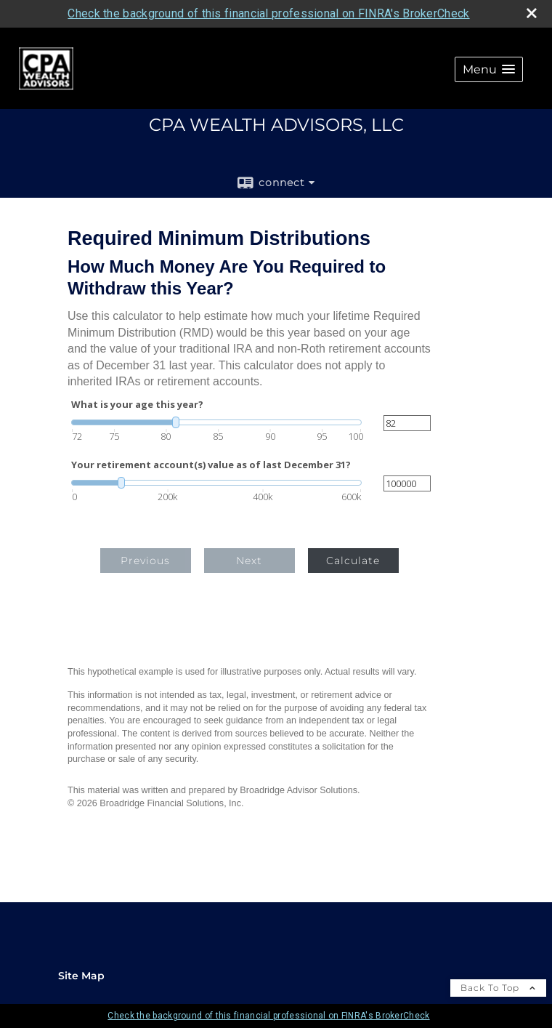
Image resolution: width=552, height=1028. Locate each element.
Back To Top (498, 987)
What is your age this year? (137, 404)
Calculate (353, 560)
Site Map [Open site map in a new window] (81, 975)
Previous (145, 560)
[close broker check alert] (531, 13)
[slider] (216, 422)
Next (249, 560)
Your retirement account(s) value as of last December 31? (211, 465)
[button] (489, 69)
